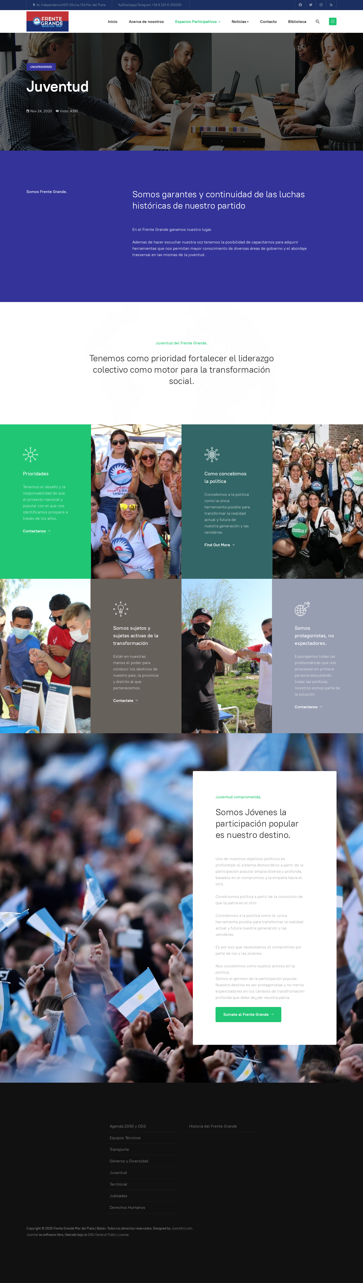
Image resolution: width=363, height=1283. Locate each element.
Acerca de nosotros (146, 21)
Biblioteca (297, 21)
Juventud (118, 1172)
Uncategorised (41, 67)
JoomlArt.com (181, 1228)
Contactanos (36, 531)
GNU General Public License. (108, 1235)
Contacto (268, 21)
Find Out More (219, 545)
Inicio (112, 21)
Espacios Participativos (197, 21)
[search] (317, 21)
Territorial (118, 1184)
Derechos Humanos (127, 1207)
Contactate (125, 700)
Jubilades (118, 1195)
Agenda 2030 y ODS (128, 1126)
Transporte (119, 1149)
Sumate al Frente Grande (248, 1014)
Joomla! (32, 1235)
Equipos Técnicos (125, 1137)
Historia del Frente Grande (213, 1126)
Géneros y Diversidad (129, 1161)
